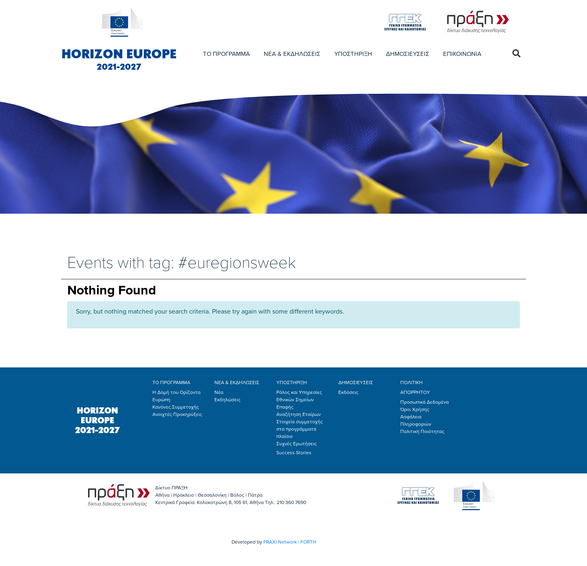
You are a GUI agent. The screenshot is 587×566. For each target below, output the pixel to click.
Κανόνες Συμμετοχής (175, 407)
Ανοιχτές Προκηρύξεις (177, 414)
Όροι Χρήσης (414, 409)
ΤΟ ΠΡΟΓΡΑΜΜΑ (226, 53)
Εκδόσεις (348, 392)
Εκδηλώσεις (227, 399)
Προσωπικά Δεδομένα (424, 402)
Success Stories (293, 452)
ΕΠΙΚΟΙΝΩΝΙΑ (462, 53)
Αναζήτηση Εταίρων (298, 414)
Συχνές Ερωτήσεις (296, 444)
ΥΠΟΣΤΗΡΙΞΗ (353, 53)
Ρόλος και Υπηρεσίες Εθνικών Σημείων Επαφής (299, 399)
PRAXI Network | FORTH (289, 542)
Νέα (218, 392)
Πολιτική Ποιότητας (422, 431)
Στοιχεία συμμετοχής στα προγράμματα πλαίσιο (299, 429)
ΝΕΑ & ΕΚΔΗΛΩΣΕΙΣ (292, 53)
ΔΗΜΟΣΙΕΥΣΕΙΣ (407, 53)
